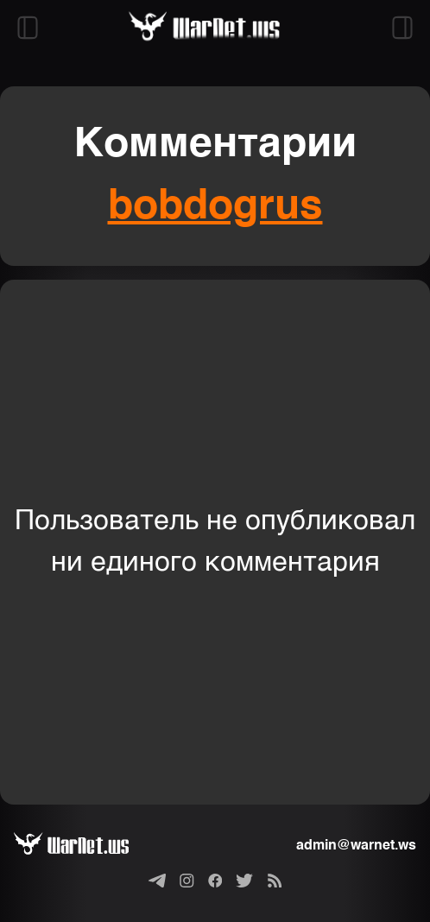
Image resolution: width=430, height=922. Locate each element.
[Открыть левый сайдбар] (27, 27)
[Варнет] (85, 846)
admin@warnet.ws (356, 846)
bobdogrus (215, 207)
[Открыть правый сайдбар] (402, 27)
